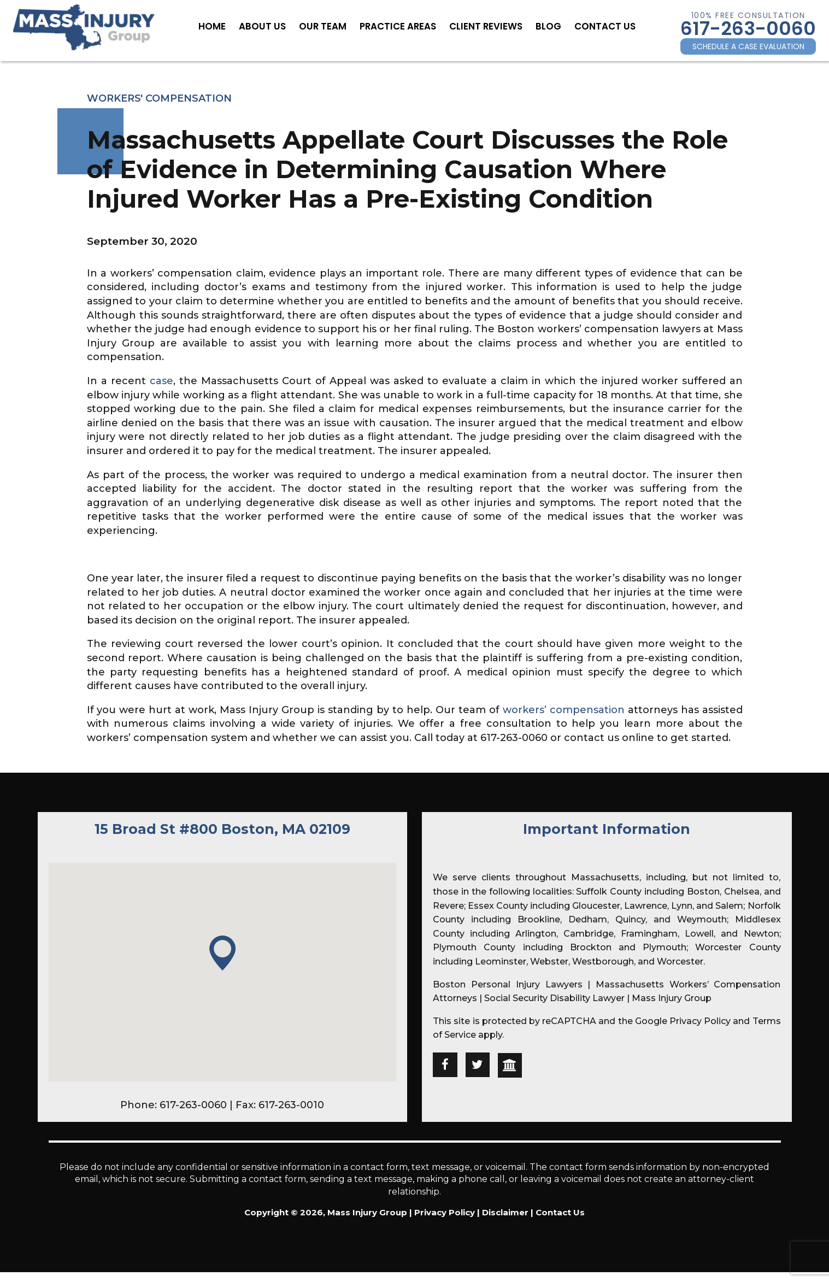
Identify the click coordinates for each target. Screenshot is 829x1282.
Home (226, 26)
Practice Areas (399, 26)
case (161, 381)
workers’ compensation (564, 710)
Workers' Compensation (159, 98)
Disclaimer (505, 1212)
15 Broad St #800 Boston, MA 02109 (222, 829)
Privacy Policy (700, 1021)
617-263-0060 (748, 28)
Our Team (328, 26)
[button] (222, 954)
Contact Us (593, 26)
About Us (272, 26)
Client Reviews (481, 26)
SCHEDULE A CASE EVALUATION (748, 46)
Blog (539, 26)
